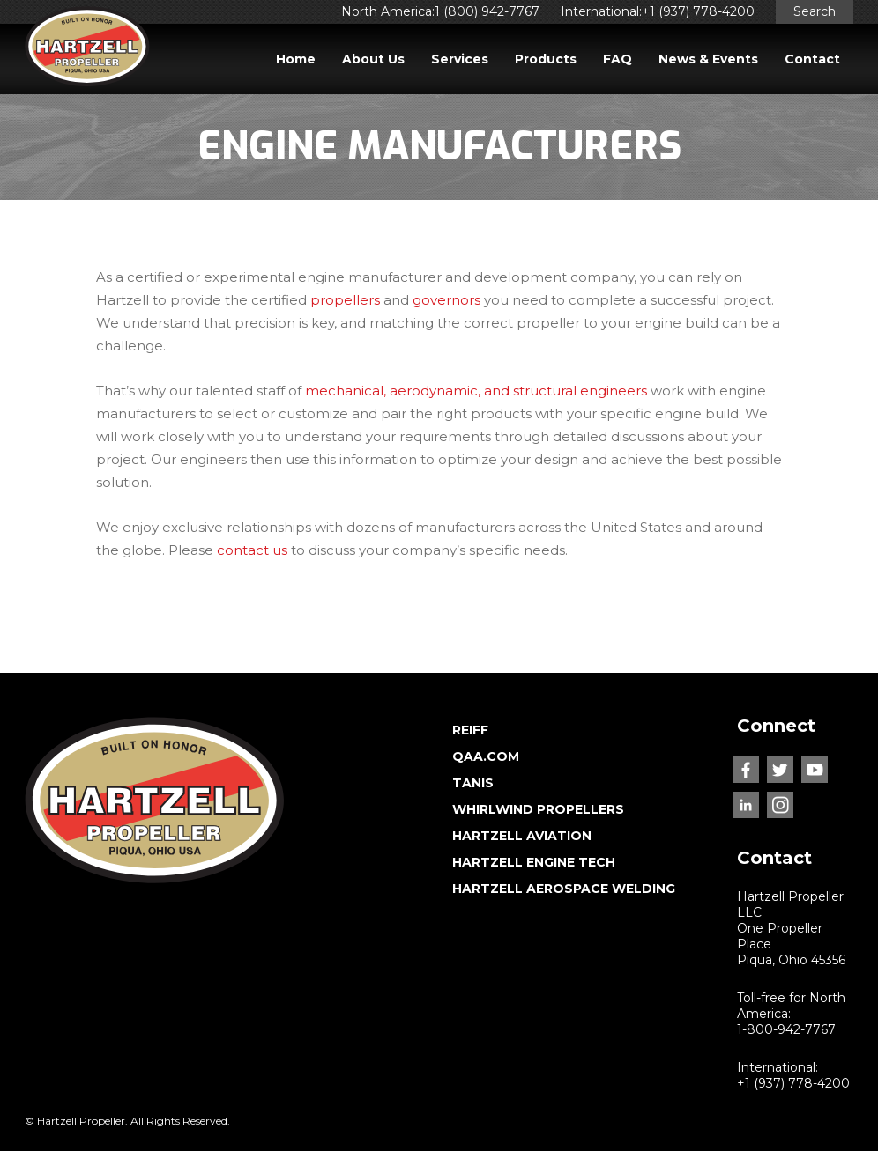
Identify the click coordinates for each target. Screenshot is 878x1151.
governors (446, 299)
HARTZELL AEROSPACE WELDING (563, 888)
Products (546, 59)
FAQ (617, 59)
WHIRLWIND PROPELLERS (538, 809)
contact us (252, 550)
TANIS (473, 783)
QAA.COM (485, 756)
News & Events (708, 59)
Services (459, 59)
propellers (345, 299)
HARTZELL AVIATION (522, 836)
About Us (373, 59)
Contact (812, 59)
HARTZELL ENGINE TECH (533, 862)
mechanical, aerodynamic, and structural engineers (476, 390)
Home (296, 59)
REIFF (470, 730)
